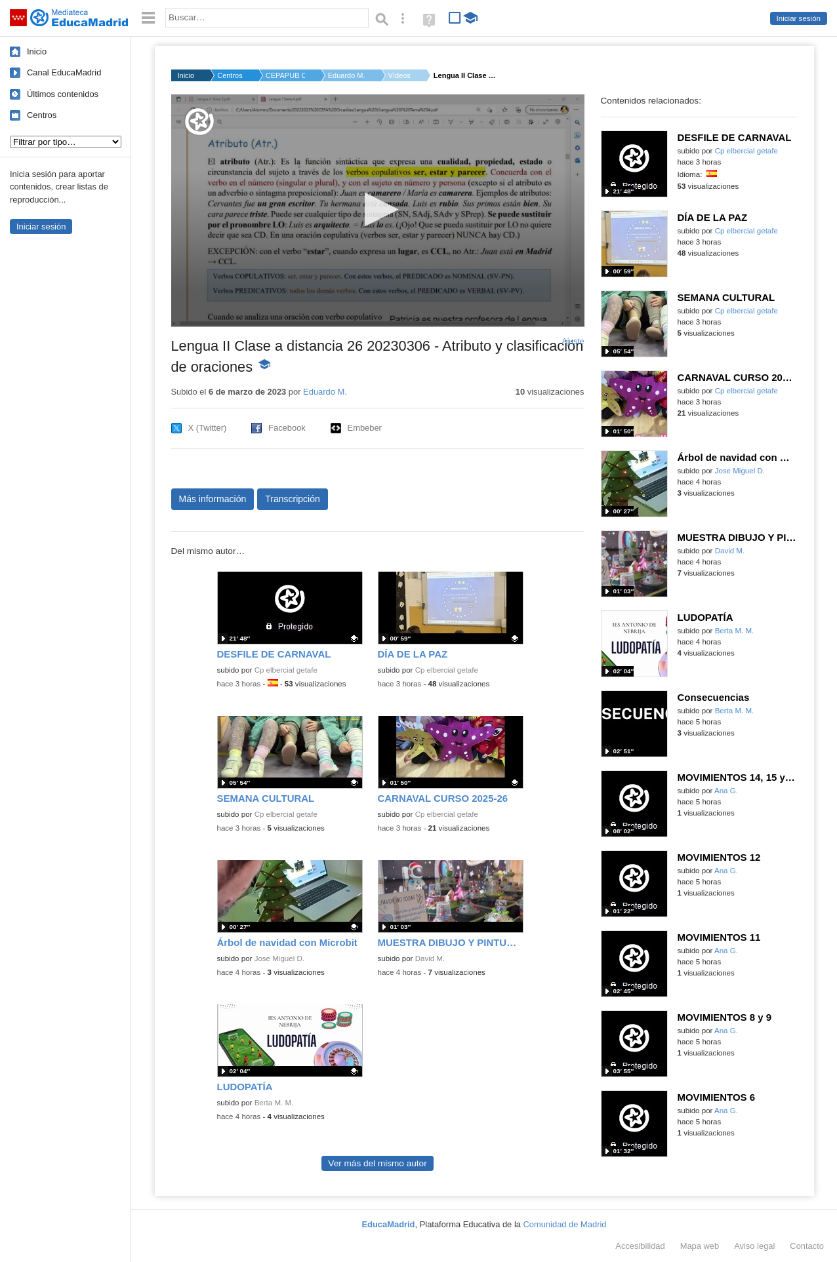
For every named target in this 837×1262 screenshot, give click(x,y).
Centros (41, 115)
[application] (377, 210)
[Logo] (199, 122)
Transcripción (292, 499)
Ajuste (572, 341)
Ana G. (726, 791)
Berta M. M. (274, 1103)
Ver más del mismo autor (377, 1163)
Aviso (754, 1246)
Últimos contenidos (62, 94)
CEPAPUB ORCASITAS (285, 75)
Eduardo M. (346, 75)
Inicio (37, 51)
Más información (213, 499)
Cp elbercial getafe (286, 670)
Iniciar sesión (799, 18)
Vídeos (399, 75)
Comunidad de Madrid (565, 1224)
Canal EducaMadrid (64, 72)
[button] (377, 209)
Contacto (807, 1246)
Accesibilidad (639, 1246)
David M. (430, 958)
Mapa (700, 1246)
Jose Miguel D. (279, 958)
